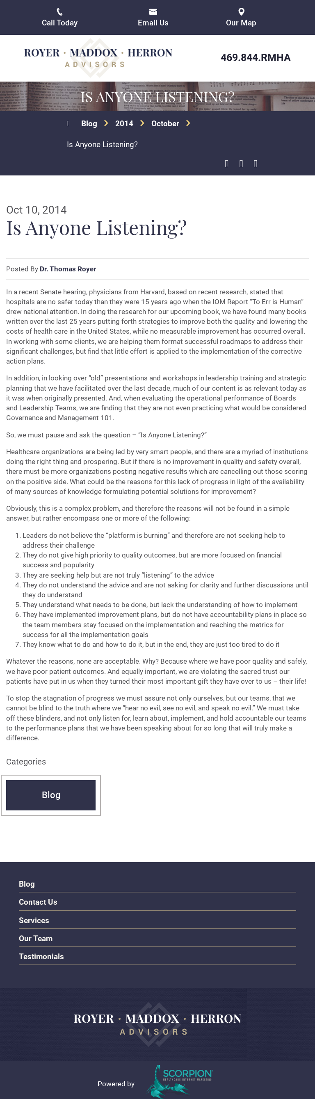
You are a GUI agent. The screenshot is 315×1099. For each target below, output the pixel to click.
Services (34, 919)
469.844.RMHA (256, 58)
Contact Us (38, 901)
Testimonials (41, 955)
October (165, 122)
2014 (124, 122)
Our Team (35, 937)
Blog (89, 122)
